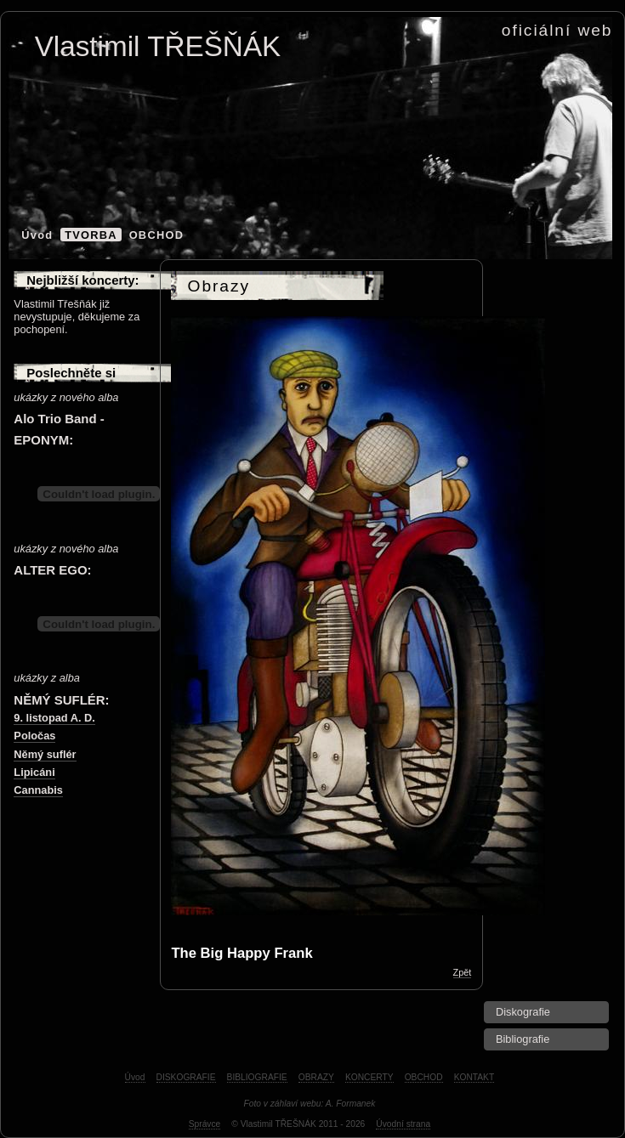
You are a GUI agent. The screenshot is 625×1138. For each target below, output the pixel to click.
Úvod (37, 235)
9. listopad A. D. (54, 717)
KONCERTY (369, 1077)
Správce (205, 1124)
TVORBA (91, 235)
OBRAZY (316, 1077)
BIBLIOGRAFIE (257, 1077)
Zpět (462, 972)
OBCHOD (157, 235)
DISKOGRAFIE (186, 1077)
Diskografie (523, 1011)
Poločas (34, 735)
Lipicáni (34, 772)
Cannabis (38, 790)
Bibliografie (522, 1039)
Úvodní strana (403, 1124)
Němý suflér (45, 754)
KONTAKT (474, 1077)
